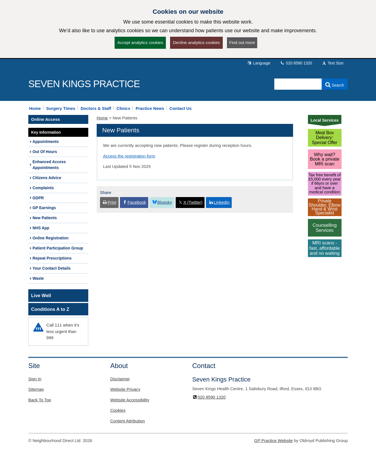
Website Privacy (125, 389)
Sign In (34, 378)
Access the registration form (129, 156)
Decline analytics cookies (196, 42)
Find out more (242, 42)
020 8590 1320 (296, 63)
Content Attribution (127, 420)
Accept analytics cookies (140, 42)
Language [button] (258, 63)
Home (102, 117)
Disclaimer (120, 378)
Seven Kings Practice (84, 83)
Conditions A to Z (50, 309)
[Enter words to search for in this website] (298, 84)
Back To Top (39, 399)
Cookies (118, 410)
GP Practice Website (273, 440)
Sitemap (36, 389)
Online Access (45, 119)
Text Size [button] (332, 63)
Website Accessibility (129, 399)
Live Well (41, 295)
